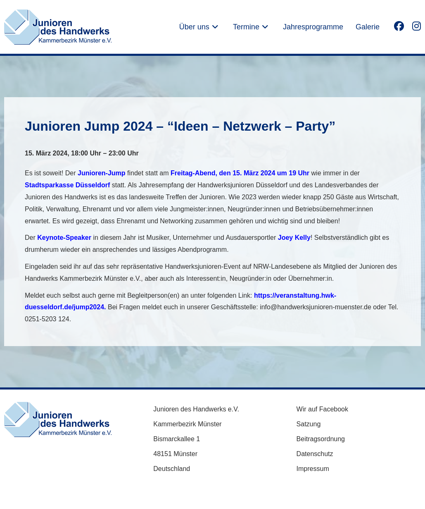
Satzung (309, 424)
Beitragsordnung (321, 438)
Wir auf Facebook (322, 409)
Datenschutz (315, 453)
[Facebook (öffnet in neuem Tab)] (399, 25)
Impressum (313, 468)
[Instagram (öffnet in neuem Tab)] (416, 25)
